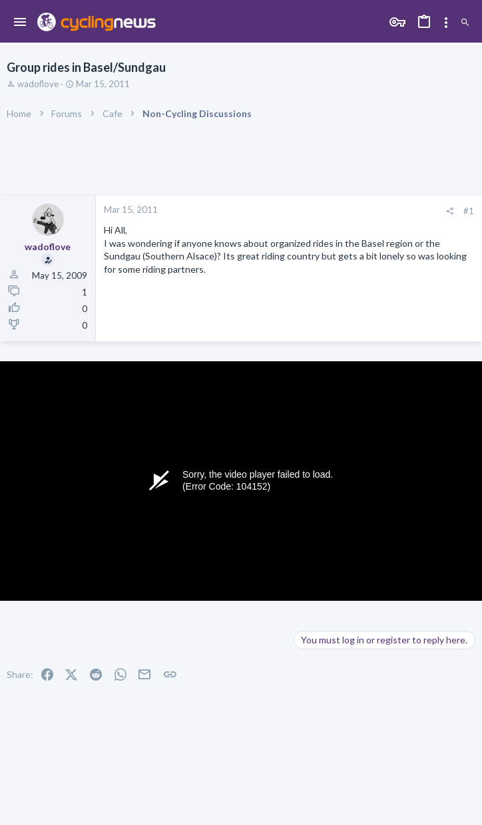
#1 (468, 211)
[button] (20, 22)
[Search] (465, 23)
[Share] (450, 211)
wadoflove (38, 84)
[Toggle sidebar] (446, 22)
